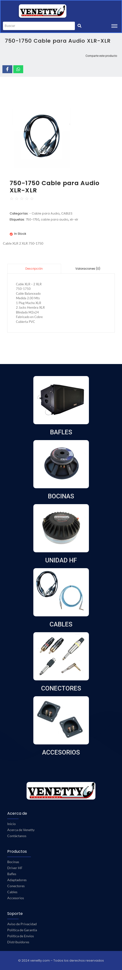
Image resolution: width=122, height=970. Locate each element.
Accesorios (15, 898)
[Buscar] (39, 26)
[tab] (34, 268)
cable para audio (54, 219)
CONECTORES (61, 688)
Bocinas (13, 862)
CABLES (66, 213)
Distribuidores (18, 942)
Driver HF (14, 868)
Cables (12, 892)
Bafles (11, 874)
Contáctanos (16, 836)
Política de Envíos (20, 936)
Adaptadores (17, 880)
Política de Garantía (22, 930)
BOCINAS (61, 496)
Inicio (11, 824)
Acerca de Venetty (21, 830)
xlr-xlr (74, 219)
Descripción (34, 269)
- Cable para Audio (44, 213)
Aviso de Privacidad (22, 924)
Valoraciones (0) (87, 269)
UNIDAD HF (61, 560)
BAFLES (61, 432)
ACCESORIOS (61, 752)
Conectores (16, 886)
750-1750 (32, 219)
